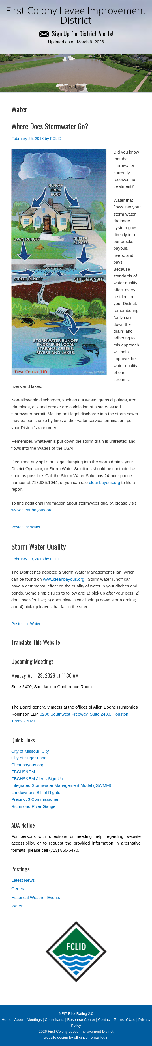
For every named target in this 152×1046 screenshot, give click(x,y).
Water (35, 527)
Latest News (23, 880)
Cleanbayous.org (27, 764)
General (18, 888)
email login (99, 1037)
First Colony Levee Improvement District (76, 15)
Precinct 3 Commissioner (35, 799)
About (19, 1019)
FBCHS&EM (23, 771)
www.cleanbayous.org (32, 509)
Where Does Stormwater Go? (49, 126)
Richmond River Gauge (33, 806)
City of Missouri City (30, 751)
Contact (104, 1019)
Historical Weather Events (35, 897)
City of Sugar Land (28, 758)
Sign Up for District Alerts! (76, 33)
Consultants (54, 1019)
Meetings (34, 1019)
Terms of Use (125, 1019)
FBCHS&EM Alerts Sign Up (37, 778)
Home (7, 1019)
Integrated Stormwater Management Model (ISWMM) (61, 785)
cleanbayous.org (104, 482)
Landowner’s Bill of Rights (35, 792)
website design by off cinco (66, 1037)
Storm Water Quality (38, 546)
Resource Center (81, 1019)
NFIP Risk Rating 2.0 (76, 1013)
